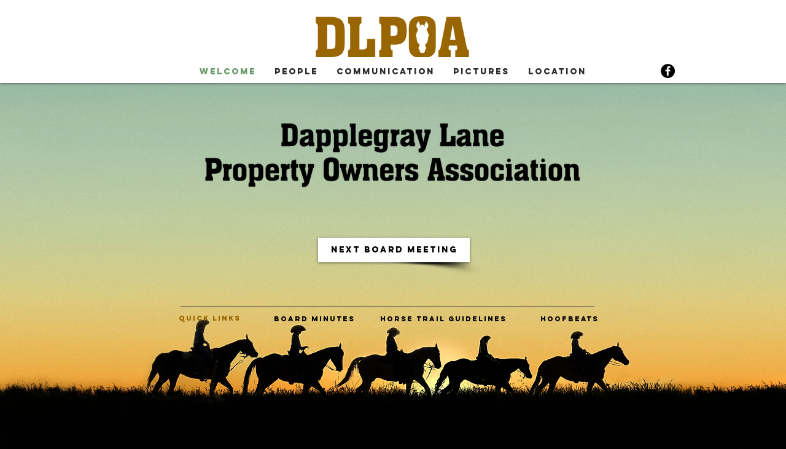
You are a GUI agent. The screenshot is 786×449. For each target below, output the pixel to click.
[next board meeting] (394, 250)
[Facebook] (668, 71)
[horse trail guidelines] (443, 318)
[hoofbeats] (569, 318)
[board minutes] (314, 318)
